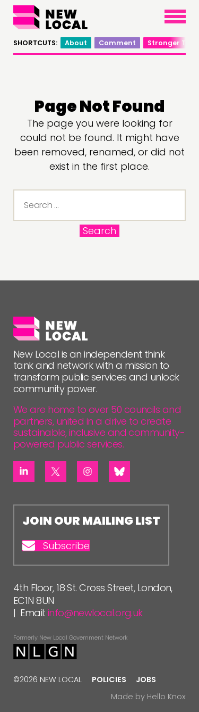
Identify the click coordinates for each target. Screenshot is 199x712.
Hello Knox (166, 696)
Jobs (146, 679)
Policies (109, 679)
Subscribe (56, 546)
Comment (117, 42)
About (76, 42)
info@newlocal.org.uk (95, 612)
